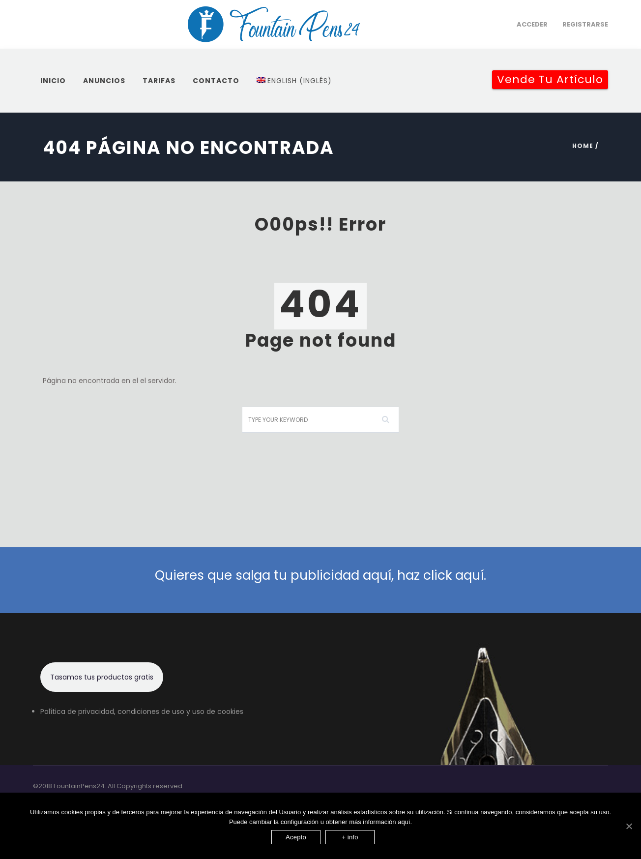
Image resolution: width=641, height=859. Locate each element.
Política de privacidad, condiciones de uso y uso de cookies (141, 711)
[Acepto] (629, 826)
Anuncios (104, 81)
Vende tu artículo (550, 79)
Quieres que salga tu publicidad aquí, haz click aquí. (320, 575)
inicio (53, 81)
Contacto (216, 81)
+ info (350, 837)
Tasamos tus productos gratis (101, 677)
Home (582, 146)
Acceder (532, 24)
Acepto (296, 837)
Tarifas (159, 81)
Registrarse (585, 24)
